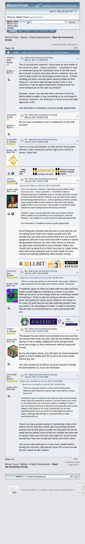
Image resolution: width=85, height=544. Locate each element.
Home (13, 31)
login (32, 17)
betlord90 (12, 374)
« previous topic (59, 44)
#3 (77, 141)
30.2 (16, 26)
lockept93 (12, 139)
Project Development (40, 37)
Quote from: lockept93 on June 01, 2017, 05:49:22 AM (41, 278)
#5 (77, 272)
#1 (77, 59)
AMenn (10, 57)
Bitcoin (24, 37)
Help (21, 31)
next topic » (73, 44)
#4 (77, 180)
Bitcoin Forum (12, 37)
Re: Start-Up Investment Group (41, 115)
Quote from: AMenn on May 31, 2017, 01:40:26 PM (40, 186)
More (52, 31)
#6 (77, 330)
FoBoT (10, 329)
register (40, 17)
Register (44, 31)
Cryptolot (11, 115)
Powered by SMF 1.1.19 (31, 490)
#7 (77, 376)
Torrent (10, 28)
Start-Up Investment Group (39, 57)
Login (35, 31)
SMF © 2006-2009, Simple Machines (58, 490)
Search (28, 31)
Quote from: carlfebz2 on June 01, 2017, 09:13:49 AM (41, 381)
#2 (77, 116)
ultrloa (10, 179)
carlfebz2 (11, 271)
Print (76, 48)
